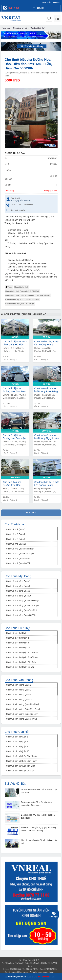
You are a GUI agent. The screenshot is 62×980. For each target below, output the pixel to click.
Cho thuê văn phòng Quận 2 (18, 690)
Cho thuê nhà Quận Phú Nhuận (20, 549)
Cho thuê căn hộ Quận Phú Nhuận (21, 756)
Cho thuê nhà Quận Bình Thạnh (20, 553)
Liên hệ (38, 8)
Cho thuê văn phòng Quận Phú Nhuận (23, 704)
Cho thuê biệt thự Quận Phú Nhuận (19, 304)
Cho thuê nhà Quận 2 (15, 534)
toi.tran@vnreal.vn (18, 210)
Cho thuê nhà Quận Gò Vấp (18, 563)
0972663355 (43, 976)
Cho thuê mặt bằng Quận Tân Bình (21, 610)
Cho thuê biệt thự (43, 295)
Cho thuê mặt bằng (18, 576)
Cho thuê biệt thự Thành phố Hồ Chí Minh (22, 300)
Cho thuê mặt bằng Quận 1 (18, 581)
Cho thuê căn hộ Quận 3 (17, 746)
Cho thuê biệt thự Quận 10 (18, 647)
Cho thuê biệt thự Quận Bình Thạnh (22, 657)
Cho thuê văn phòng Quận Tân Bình (22, 714)
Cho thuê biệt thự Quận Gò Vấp (20, 667)
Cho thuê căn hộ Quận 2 (17, 741)
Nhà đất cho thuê (21, 287)
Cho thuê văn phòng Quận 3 (18, 694)
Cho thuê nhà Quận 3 (15, 539)
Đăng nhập (46, 2)
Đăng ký (57, 2)
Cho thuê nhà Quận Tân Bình (19, 558)
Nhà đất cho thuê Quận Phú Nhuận (19, 295)
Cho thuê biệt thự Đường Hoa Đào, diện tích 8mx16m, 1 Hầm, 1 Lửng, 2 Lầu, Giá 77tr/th (15, 437)
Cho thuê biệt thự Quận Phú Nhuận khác (23, 314)
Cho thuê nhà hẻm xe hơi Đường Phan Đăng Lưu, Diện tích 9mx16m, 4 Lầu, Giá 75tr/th (46, 390)
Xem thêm (31, 512)
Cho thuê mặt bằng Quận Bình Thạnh (23, 605)
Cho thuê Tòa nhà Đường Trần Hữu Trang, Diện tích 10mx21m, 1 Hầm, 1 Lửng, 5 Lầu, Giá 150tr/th (13, 484)
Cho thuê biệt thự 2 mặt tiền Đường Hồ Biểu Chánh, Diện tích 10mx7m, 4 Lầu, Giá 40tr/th (15, 343)
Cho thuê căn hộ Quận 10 (17, 751)
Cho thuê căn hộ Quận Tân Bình (20, 766)
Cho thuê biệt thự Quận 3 (17, 643)
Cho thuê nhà (14, 524)
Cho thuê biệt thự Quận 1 (17, 633)
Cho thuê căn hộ (17, 731)
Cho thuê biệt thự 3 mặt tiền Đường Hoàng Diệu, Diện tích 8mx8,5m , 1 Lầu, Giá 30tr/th (46, 343)
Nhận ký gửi (11, 8)
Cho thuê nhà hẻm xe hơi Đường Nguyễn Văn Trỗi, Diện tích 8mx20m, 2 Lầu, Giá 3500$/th (46, 437)
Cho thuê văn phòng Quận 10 (19, 699)
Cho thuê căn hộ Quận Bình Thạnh (21, 761)
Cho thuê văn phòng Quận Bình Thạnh (23, 709)
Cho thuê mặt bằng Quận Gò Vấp (21, 615)
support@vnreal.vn (19, 972)
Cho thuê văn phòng (19, 680)
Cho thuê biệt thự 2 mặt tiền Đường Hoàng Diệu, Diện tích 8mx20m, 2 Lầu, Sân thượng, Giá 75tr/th (46, 484)
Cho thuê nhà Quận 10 (16, 544)
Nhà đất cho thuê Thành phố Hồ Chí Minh (22, 291)
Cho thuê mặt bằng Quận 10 (18, 596)
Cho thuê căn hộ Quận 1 (17, 737)
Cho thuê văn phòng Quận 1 (18, 685)
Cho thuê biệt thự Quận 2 (17, 638)
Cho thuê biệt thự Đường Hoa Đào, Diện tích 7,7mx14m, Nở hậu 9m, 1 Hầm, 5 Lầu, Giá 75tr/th (15, 390)
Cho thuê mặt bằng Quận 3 (18, 591)
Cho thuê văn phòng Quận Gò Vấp (21, 719)
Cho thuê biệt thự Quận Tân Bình (21, 662)
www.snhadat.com (46, 972)
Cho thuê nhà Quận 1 (15, 529)
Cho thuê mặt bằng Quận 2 (18, 586)
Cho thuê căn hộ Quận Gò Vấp (20, 771)
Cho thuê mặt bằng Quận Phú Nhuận (22, 600)
